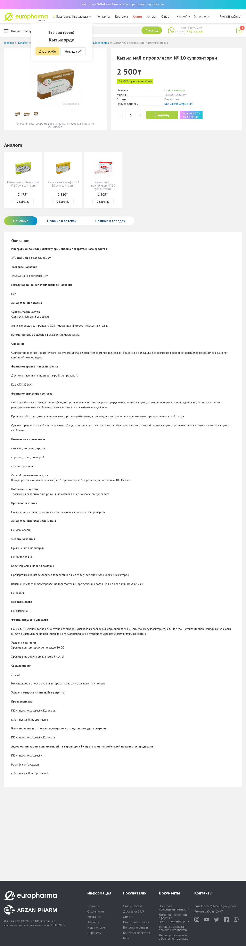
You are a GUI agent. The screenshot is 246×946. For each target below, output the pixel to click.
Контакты (103, 16)
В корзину (162, 115)
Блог (126, 938)
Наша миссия (96, 927)
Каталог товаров (19, 31)
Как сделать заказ (136, 922)
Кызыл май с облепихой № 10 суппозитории (23, 183)
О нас (165, 16)
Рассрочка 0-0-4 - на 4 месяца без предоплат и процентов (123, 4)
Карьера (93, 922)
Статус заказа (202, 16)
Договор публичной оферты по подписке (173, 936)
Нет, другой (73, 51)
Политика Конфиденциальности (174, 907)
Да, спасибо (47, 51)
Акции (137, 16)
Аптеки (151, 16)
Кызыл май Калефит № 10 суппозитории (63, 183)
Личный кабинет (231, 16)
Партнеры (94, 933)
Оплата (128, 917)
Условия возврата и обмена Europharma (173, 928)
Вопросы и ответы (136, 927)
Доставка (121, 16)
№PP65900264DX (28, 921)
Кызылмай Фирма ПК (178, 104)
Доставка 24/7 (133, 911)
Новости (93, 906)
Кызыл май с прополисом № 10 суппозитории (103, 185)
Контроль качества (136, 933)
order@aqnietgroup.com (220, 906)
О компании (95, 911)
